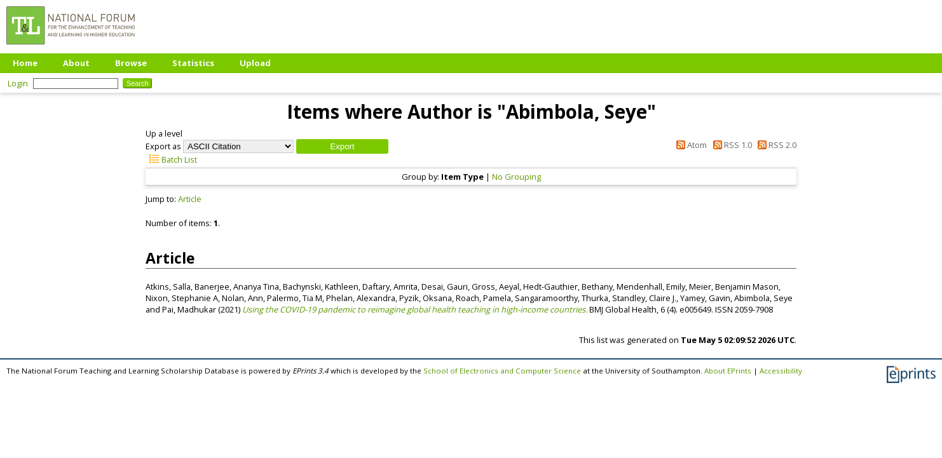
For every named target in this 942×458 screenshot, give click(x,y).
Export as (163, 146)
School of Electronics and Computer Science (502, 370)
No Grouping (516, 176)
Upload (255, 63)
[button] (342, 146)
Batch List (171, 159)
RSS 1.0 (730, 145)
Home (25, 63)
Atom (689, 145)
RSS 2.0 (775, 145)
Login (18, 83)
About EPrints (727, 370)
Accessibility (781, 370)
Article (189, 199)
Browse (131, 63)
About (76, 63)
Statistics (193, 63)
